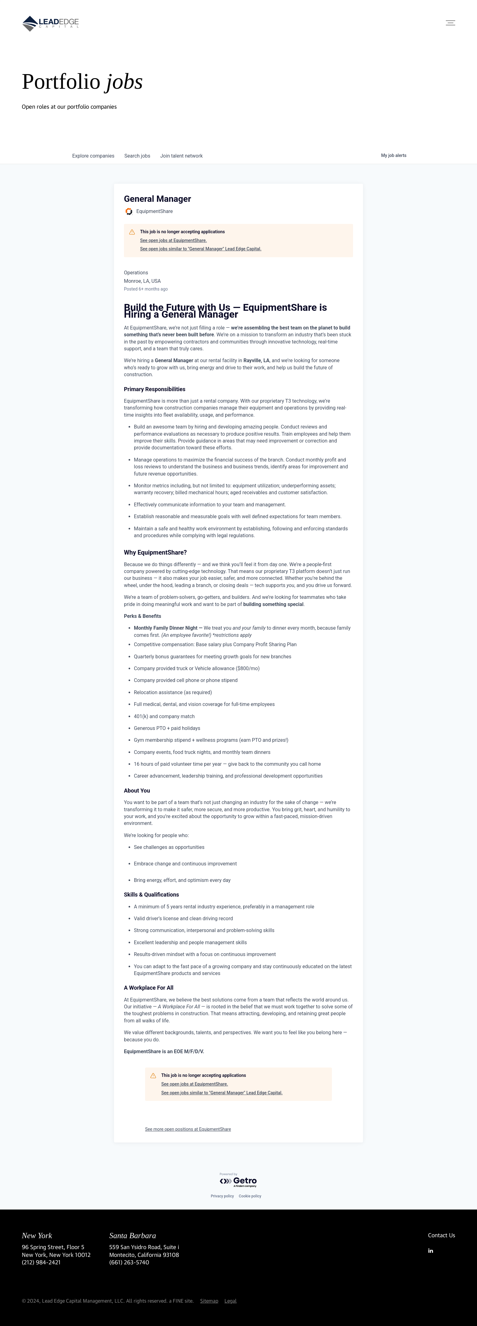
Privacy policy (222, 1196)
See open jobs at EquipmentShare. (173, 240)
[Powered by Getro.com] (238, 1180)
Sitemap (209, 1301)
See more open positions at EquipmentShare (188, 1129)
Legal (230, 1301)
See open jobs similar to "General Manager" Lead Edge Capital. (201, 248)
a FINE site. (181, 1301)
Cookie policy (250, 1196)
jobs (137, 156)
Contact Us (441, 1235)
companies (93, 156)
